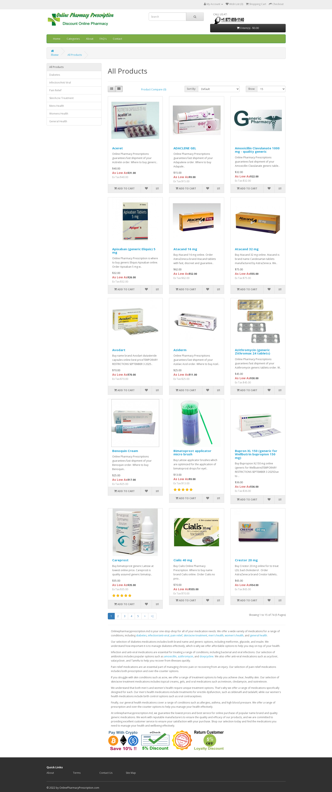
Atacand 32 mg (247, 249)
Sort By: (191, 89)
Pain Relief (55, 90)
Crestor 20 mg (246, 560)
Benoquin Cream (125, 451)
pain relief (176, 635)
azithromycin (185, 656)
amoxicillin (170, 656)
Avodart (118, 350)
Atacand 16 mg (185, 249)
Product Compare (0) (153, 89)
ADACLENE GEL (184, 148)
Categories (73, 38)
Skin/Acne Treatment (61, 98)
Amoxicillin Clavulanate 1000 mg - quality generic (257, 150)
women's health (234, 635)
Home (56, 38)
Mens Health (56, 106)
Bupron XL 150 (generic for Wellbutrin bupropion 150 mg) (256, 454)
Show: (251, 89)
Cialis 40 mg (182, 560)
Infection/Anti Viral (60, 82)
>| (152, 616)
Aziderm (179, 350)
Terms (77, 773)
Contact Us (105, 773)
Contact (117, 38)
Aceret (117, 148)
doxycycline (207, 656)
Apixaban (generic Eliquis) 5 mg (133, 251)
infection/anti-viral (158, 635)
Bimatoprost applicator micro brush (192, 452)
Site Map (131, 773)
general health (258, 635)
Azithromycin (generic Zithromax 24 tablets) (252, 352)
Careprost (120, 560)
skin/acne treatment (195, 635)
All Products (75, 55)
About (89, 38)
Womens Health (58, 113)
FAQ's (103, 38)
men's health (216, 635)
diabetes (141, 635)
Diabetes (54, 75)
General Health (58, 121)
